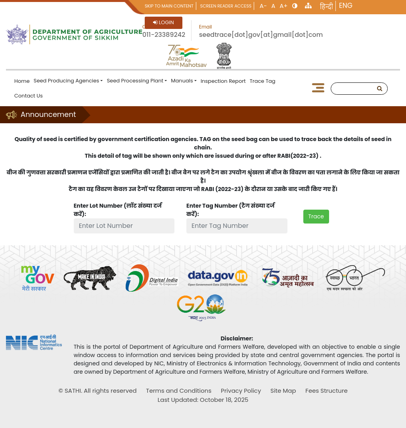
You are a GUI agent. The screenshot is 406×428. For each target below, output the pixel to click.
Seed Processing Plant (135, 80)
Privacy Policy (241, 390)
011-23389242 (163, 34)
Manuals (182, 80)
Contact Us (28, 95)
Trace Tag (263, 81)
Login (163, 23)
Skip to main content (169, 6)
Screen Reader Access (225, 6)
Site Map (283, 390)
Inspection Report (223, 81)
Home (22, 81)
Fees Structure (326, 390)
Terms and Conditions (178, 390)
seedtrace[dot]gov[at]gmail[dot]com (261, 34)
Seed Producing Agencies (66, 80)
